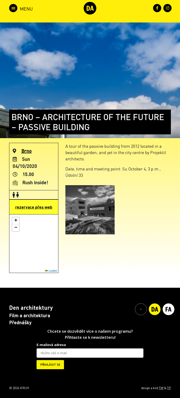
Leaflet (51, 271)
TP (169, 388)
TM (161, 388)
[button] (15, 220)
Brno (26, 151)
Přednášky (20, 322)
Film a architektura (29, 315)
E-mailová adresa (51, 345)
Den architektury (31, 307)
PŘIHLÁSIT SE (50, 364)
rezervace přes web (33, 207)
